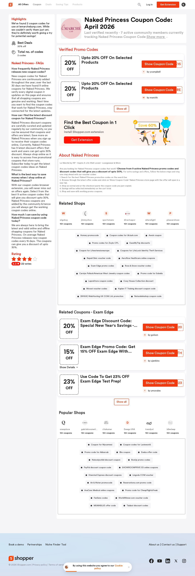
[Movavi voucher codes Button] (95, 288)
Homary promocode (89, 235)
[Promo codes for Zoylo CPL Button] (104, 243)
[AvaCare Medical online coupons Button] (98, 490)
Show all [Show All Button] (121, 108)
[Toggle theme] (183, 4)
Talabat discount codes (137, 506)
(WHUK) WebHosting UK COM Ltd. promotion (101, 296)
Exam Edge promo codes (102, 266)
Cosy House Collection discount (138, 281)
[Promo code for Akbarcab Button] (95, 452)
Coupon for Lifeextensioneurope (94, 251)
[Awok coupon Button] (154, 235)
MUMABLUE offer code (105, 506)
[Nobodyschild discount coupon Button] (105, 460)
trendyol (149, 429)
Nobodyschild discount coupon (106, 460)
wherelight (150, 220)
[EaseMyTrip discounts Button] (138, 243)
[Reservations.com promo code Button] (136, 483)
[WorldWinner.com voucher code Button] (132, 498)
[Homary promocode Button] (88, 235)
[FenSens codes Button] (99, 498)
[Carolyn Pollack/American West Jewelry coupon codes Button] (103, 273)
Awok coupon (155, 235)
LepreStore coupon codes (100, 281)
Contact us (168, 544)
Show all (121, 401)
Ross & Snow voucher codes (138, 266)
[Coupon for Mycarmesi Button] (100, 444)
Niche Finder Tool (55, 544)
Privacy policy (40, 565)
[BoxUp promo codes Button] (139, 460)
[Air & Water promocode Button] (100, 483)
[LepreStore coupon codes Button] (99, 281)
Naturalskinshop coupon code (147, 296)
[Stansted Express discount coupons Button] (104, 475)
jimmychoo (86, 220)
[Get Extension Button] (82, 139)
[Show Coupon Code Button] (159, 64)
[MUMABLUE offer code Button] (103, 505)
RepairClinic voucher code (99, 258)
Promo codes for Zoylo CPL (105, 243)
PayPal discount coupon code (97, 468)
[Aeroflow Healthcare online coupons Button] (137, 258)
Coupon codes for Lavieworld (137, 445)
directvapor (129, 220)
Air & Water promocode (101, 483)
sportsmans (108, 220)
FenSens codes (101, 498)
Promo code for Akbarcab (96, 452)
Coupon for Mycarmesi (101, 445)
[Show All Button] (121, 402)
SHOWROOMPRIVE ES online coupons (140, 468)
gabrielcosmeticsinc (91, 429)
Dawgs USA (129, 429)
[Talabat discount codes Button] (136, 505)
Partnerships (34, 544)
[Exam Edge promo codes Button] (101, 266)
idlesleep (171, 429)
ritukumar (107, 429)
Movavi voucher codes (96, 289)
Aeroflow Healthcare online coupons (138, 258)
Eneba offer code (149, 452)
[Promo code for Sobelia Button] (150, 273)
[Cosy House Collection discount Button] (137, 281)
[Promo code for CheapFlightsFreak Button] (140, 490)
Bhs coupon (124, 452)
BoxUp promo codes (140, 460)
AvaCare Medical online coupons (99, 490)
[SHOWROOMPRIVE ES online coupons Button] (139, 467)
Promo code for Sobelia (152, 273)
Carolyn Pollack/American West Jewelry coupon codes (104, 273)
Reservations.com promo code (137, 483)
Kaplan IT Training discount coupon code (136, 289)
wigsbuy (64, 220)
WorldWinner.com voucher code (133, 498)
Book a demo (16, 544)
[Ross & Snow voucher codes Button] (137, 266)
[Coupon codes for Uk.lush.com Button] (122, 235)
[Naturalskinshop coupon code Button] (146, 296)
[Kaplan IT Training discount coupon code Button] (135, 288)
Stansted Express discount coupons (105, 475)
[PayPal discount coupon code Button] (96, 467)
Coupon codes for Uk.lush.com (124, 235)
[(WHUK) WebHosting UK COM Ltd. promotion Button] (101, 296)
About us (154, 544)
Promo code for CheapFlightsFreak (141, 490)
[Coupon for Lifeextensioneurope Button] (93, 250)
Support (181, 544)
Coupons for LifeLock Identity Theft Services (141, 251)
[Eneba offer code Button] (148, 452)
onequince (65, 429)
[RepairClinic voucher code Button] (97, 258)
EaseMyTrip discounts (139, 243)
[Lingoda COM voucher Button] (142, 475)
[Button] (149, 4)
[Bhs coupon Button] (124, 452)
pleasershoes (173, 220)
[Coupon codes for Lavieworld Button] (135, 444)
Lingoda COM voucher (142, 475)
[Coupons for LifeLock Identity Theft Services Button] (140, 250)
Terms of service (57, 565)
